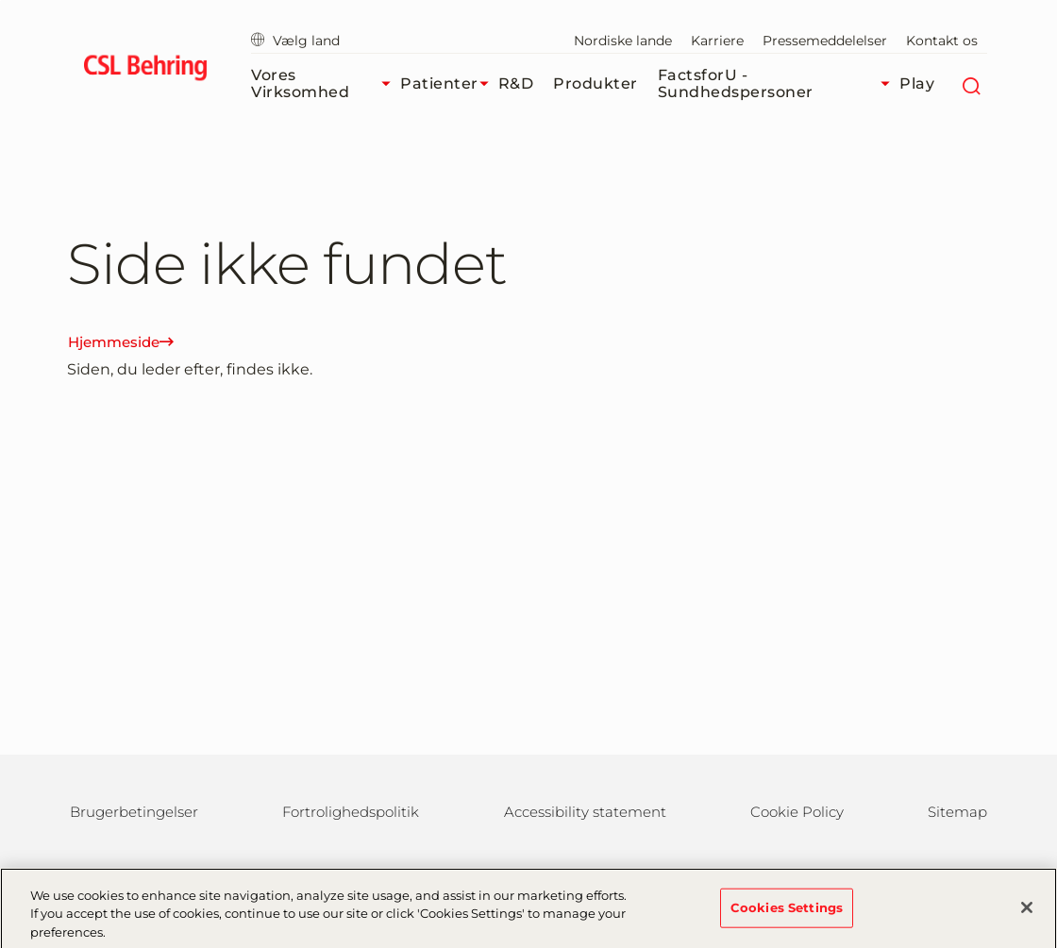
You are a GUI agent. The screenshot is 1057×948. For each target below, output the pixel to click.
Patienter (449, 84)
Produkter (595, 83)
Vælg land (295, 40)
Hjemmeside (121, 342)
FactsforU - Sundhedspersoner (778, 83)
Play (916, 83)
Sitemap (957, 812)
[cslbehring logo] (145, 70)
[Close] (1027, 915)
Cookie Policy (797, 812)
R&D (516, 83)
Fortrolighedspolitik (350, 812)
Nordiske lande (623, 40)
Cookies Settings (786, 915)
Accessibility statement (585, 812)
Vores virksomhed (325, 83)
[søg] (970, 84)
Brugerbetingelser (134, 812)
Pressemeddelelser (825, 40)
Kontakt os (942, 40)
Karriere (717, 40)
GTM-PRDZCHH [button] (0, 0)
